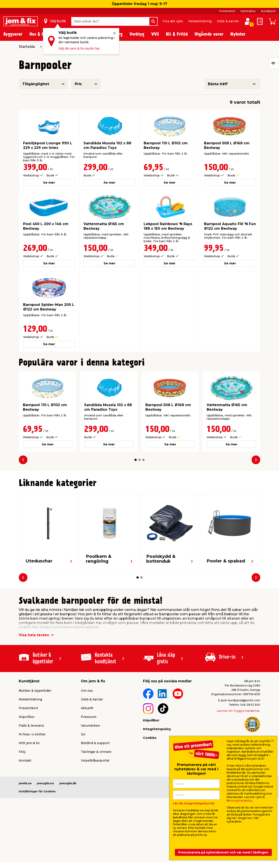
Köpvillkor (27, 717)
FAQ (22, 752)
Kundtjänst (268, 11)
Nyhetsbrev (248, 11)
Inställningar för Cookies (37, 791)
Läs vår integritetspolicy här (194, 803)
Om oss (87, 691)
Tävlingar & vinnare (96, 752)
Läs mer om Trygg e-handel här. (238, 710)
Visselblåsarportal (95, 760)
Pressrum (88, 717)
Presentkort (227, 11)
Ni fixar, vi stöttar (32, 734)
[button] (135, 460)
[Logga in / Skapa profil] (247, 21)
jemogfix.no (45, 783)
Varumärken (90, 726)
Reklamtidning (200, 21)
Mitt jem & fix (29, 743)
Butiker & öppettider (35, 691)
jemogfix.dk (67, 783)
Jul (83, 734)
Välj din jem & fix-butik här (79, 48)
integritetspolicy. (242, 800)
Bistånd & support (95, 743)
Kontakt (25, 760)
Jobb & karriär (228, 21)
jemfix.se (25, 783)
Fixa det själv (173, 21)
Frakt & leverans (31, 726)
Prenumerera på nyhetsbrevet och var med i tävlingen (223, 852)
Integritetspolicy (157, 729)
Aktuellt (87, 708)
